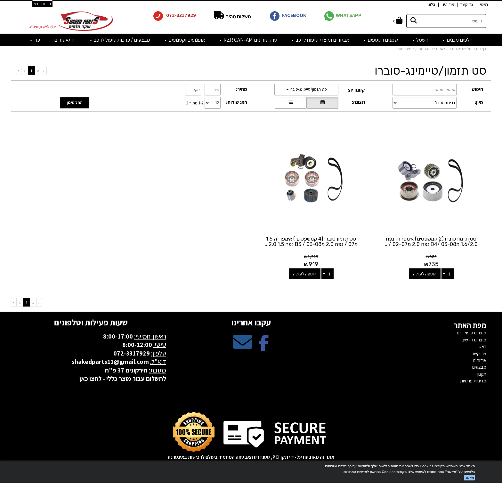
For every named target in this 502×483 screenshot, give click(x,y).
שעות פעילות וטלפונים (91, 322)
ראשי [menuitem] (484, 4)
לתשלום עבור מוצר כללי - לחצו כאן (122, 378)
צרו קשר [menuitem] (467, 4)
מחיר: (241, 89)
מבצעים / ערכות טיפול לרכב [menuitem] (120, 39)
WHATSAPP (348, 15)
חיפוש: (476, 89)
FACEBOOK (294, 15)
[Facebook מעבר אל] (264, 347)
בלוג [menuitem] (431, 4)
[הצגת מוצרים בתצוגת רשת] (322, 103)
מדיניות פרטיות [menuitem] (473, 381)
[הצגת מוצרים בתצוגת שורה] (291, 103)
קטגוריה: (356, 90)
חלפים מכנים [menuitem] (457, 39)
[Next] (24, 70)
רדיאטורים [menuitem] (65, 39)
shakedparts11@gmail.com (110, 361)
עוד (35, 39)
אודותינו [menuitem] (447, 4)
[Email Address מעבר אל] (242, 347)
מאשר (469, 477)
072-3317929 (180, 15)
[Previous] (38, 70)
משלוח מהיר (238, 16)
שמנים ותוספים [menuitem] (380, 39)
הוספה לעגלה (424, 274)
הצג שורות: (236, 102)
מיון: (479, 102)
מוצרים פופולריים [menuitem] (471, 333)
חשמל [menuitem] (420, 39)
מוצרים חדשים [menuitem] (474, 340)
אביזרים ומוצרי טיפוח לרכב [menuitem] (320, 39)
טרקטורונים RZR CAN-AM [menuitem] (248, 39)
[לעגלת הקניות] (398, 21)
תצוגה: (358, 102)
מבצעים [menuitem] (479, 367)
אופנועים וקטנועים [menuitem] (184, 39)
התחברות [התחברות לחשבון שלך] (42, 3)
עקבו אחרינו (251, 322)
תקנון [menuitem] (481, 374)
